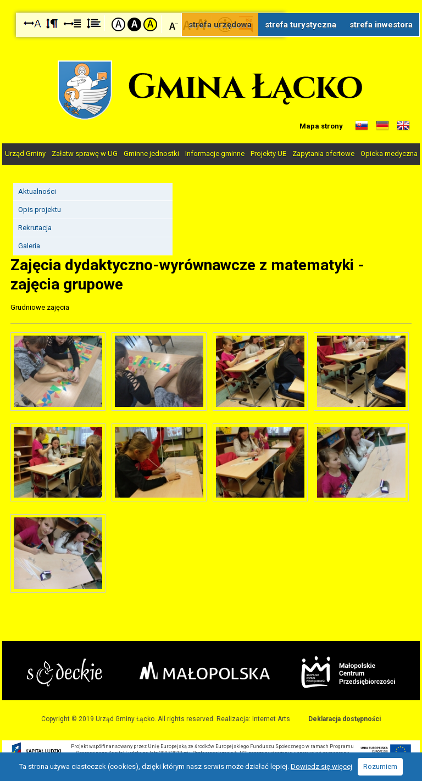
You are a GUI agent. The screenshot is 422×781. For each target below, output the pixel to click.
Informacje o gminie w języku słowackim (361, 126)
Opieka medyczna (389, 153)
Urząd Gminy (25, 153)
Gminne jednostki (151, 153)
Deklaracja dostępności (344, 719)
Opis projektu (39, 209)
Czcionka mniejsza (174, 24)
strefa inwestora (381, 25)
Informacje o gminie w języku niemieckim (382, 126)
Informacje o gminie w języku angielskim (403, 126)
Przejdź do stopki (211, 0)
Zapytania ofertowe (323, 153)
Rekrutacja (35, 228)
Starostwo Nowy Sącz (64, 673)
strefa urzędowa (220, 25)
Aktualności (37, 191)
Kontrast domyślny (118, 24)
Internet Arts (271, 719)
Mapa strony (321, 126)
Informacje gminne (215, 153)
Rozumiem (380, 766)
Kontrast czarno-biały (134, 24)
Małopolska (205, 670)
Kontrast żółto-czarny (150, 24)
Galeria (29, 246)
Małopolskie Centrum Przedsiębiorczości (348, 672)
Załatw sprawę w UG (85, 153)
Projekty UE (268, 153)
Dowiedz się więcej (321, 766)
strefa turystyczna (300, 25)
